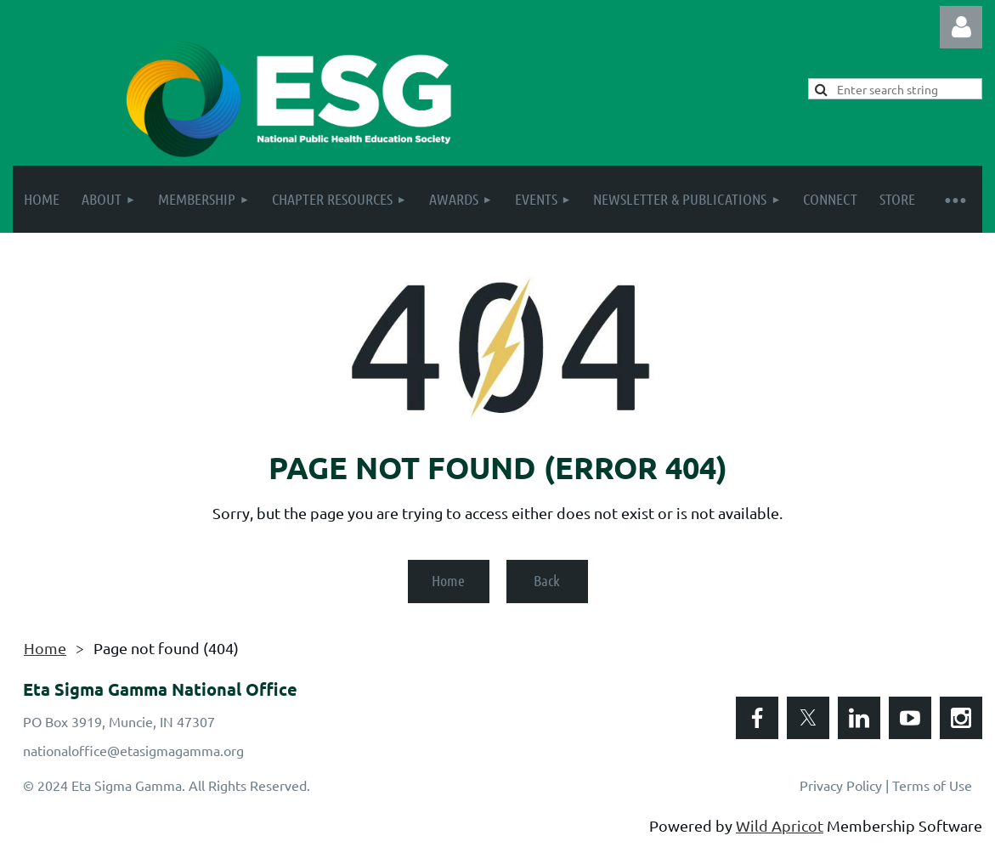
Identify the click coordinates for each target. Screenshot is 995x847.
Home (448, 580)
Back (547, 580)
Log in (961, 27)
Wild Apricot (779, 825)
